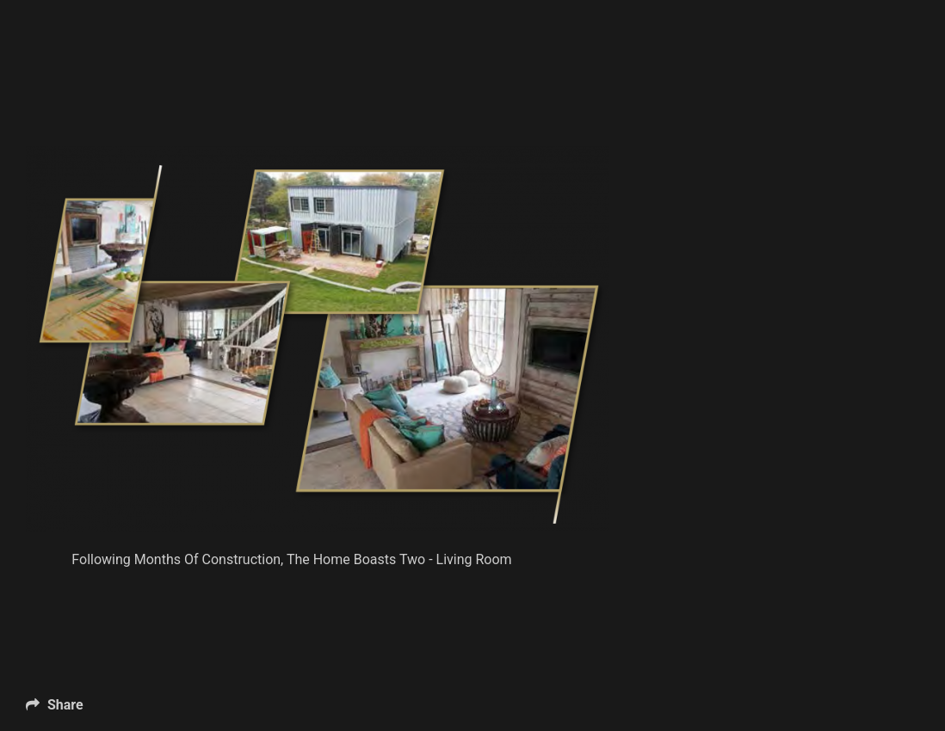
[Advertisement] (339, 103)
